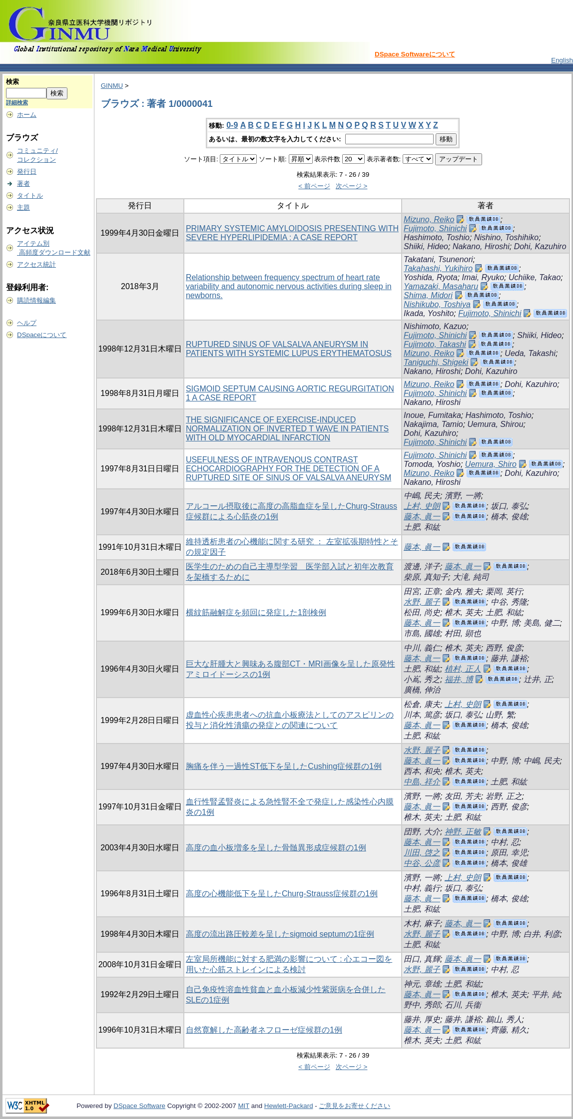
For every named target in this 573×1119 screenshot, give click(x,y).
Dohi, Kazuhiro (540, 246)
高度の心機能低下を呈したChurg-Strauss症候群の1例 (282, 893)
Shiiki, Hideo (426, 246)
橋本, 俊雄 (509, 516)
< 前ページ (314, 186)
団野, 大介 (422, 831)
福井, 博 (459, 679)
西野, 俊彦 (504, 648)
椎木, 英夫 (463, 612)
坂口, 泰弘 (509, 506)
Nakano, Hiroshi (481, 246)
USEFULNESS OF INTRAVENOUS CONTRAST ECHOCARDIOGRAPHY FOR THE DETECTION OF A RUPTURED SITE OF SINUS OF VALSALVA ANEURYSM (288, 468)
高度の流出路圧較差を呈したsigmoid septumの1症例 (280, 934)
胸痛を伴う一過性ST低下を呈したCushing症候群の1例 (284, 766)
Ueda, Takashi (530, 353)
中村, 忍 (505, 842)
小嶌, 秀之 (422, 679)
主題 (23, 207)
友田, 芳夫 (463, 796)
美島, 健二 (542, 623)
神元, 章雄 (422, 984)
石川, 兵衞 (463, 1005)
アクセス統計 (36, 264)
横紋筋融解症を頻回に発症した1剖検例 (256, 612)
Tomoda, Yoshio (432, 464)
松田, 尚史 (422, 612)
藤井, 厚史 (422, 1019)
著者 (23, 183)
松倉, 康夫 (422, 704)
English (562, 60)
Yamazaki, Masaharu (441, 286)
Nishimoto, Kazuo (435, 326)
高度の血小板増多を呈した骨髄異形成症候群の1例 (276, 847)
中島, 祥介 (422, 781)
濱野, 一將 (463, 495)
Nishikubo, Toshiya (437, 304)
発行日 (26, 171)
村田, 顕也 (463, 633)
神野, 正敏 (463, 831)
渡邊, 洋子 (422, 566)
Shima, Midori (428, 295)
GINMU (112, 85)
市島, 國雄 (422, 633)
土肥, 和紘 (422, 527)
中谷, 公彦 (422, 863)
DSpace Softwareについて (415, 54)
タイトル (30, 195)
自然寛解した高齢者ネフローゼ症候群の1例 (264, 1030)
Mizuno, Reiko (429, 219)
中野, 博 (505, 623)
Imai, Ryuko (483, 277)
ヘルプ (26, 323)
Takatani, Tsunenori (438, 259)
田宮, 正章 (422, 591)
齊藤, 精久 (509, 1030)
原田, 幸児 (509, 852)
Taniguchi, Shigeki (436, 362)
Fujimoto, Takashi (435, 344)
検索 (12, 81)
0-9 (232, 125)
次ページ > (352, 186)
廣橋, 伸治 (422, 690)
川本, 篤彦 (422, 715)
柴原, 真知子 (426, 577)
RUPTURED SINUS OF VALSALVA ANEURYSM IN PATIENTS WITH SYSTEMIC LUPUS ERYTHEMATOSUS (289, 349)
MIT (243, 1106)
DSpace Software (139, 1106)
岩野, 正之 (504, 796)
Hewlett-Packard (288, 1106)
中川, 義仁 (422, 648)
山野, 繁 (500, 715)
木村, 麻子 (422, 923)
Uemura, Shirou (496, 424)
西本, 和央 (422, 771)
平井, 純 (546, 994)
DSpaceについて (41, 335)
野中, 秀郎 (422, 1005)
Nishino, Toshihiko (506, 237)
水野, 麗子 (422, 602)
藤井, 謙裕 (509, 658)
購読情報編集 (36, 300)
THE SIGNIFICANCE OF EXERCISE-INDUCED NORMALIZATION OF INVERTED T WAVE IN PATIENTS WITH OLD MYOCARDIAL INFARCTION (287, 428)
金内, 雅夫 (463, 591)
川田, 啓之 (422, 852)
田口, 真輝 (422, 959)
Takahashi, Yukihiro (438, 268)
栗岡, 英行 (504, 591)
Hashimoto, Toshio (437, 237)
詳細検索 (17, 102)
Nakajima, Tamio (433, 424)
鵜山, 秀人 (504, 1019)
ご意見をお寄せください (354, 1106)
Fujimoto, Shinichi (435, 228)
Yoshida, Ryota (431, 277)
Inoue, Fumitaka (432, 415)
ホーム (26, 114)
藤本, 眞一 (422, 516)
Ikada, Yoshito (429, 313)
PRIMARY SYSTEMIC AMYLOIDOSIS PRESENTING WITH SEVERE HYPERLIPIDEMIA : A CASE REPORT (292, 233)
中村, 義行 (422, 888)
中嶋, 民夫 (422, 495)
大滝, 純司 (471, 577)
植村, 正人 (463, 669)
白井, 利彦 (542, 934)
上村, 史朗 (422, 506)
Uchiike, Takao (535, 277)
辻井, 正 (538, 679)
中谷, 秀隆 (509, 602)
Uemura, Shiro (491, 464)
